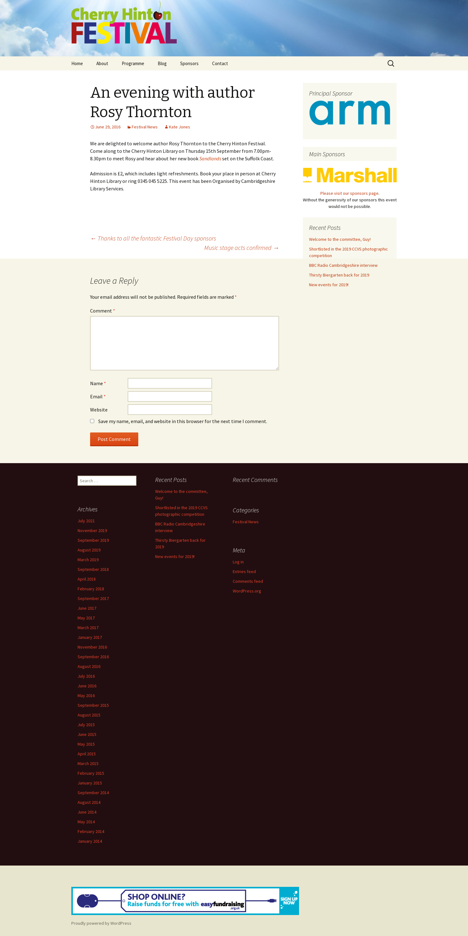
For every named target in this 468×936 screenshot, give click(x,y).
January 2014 (90, 841)
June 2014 (87, 812)
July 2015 (86, 724)
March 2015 (88, 763)
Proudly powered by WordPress (101, 923)
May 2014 (86, 822)
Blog (162, 63)
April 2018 (87, 579)
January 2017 (90, 637)
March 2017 (88, 627)
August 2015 (89, 715)
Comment (102, 311)
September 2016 (93, 656)
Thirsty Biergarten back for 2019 (339, 275)
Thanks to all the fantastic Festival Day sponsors (153, 238)
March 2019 (88, 559)
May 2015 (86, 744)
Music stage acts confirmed (241, 247)
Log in (238, 562)
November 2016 (92, 647)
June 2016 (87, 686)
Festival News (145, 127)
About (102, 63)
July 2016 (86, 676)
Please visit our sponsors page (349, 193)
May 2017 (86, 618)
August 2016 (89, 666)
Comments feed (248, 581)
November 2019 (92, 530)
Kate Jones (179, 127)
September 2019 (93, 540)
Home (77, 63)
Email (98, 396)
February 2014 (91, 831)
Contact (220, 63)
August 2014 (89, 802)
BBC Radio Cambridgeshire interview (343, 265)
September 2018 (93, 569)
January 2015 (90, 783)
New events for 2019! (328, 284)
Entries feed (244, 571)
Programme (133, 63)
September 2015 (93, 705)
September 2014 (93, 792)
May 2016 (86, 695)
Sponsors (189, 63)
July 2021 (86, 521)
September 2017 (93, 598)
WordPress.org (247, 591)
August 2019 (89, 550)
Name (98, 383)
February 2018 (91, 589)
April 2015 (87, 754)
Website (99, 409)
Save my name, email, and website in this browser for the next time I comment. (182, 421)
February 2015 (91, 773)
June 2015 (87, 734)
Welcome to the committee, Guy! (340, 239)
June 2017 (87, 608)
